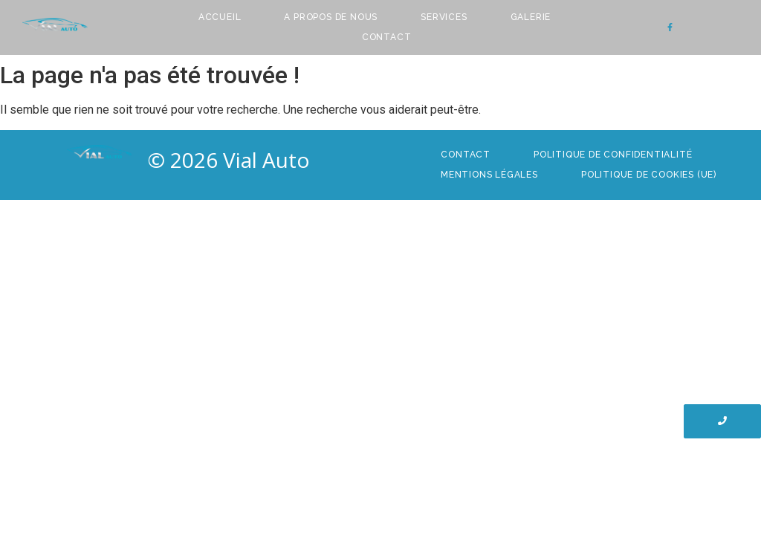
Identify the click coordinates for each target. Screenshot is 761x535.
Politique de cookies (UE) (648, 174)
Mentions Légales (489, 174)
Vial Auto (266, 160)
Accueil (220, 17)
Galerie (531, 17)
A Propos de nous (331, 17)
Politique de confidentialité (613, 154)
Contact (387, 37)
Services (444, 17)
